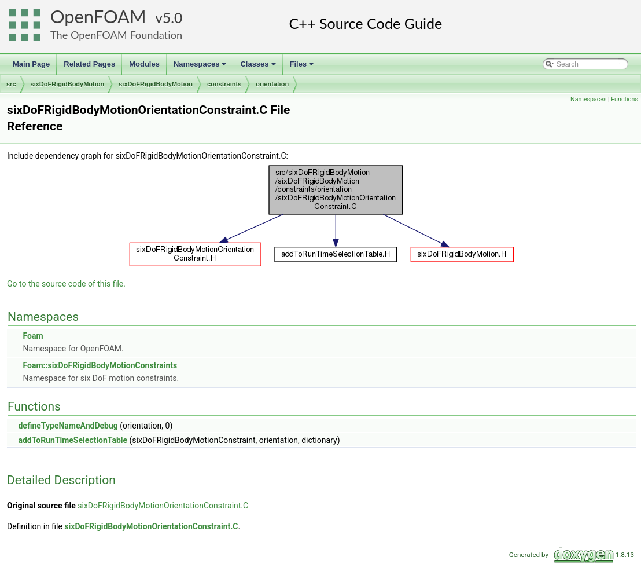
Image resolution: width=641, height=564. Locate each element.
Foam (33, 335)
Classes (258, 67)
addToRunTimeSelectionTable (72, 440)
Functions (624, 99)
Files (303, 67)
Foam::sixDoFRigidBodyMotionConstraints (100, 365)
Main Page (31, 64)
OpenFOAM (98, 16)
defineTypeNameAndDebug (67, 425)
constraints (224, 83)
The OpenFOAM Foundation (116, 34)
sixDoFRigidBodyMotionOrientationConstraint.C (163, 505)
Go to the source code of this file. (66, 283)
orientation (272, 83)
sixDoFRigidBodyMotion (68, 83)
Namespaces (201, 67)
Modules (144, 64)
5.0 (172, 17)
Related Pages (89, 64)
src (11, 83)
